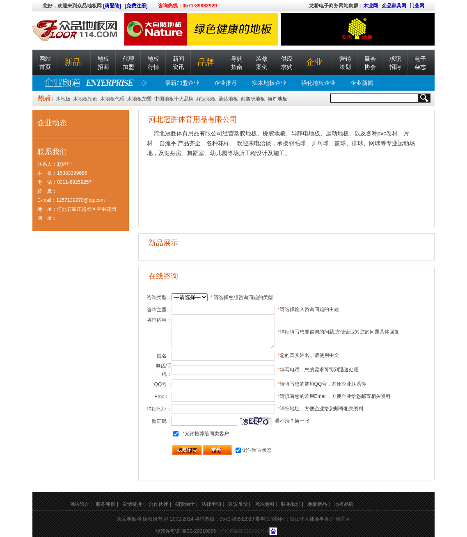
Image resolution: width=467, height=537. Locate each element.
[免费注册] (136, 6)
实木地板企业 (269, 83)
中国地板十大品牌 (174, 99)
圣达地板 (228, 99)
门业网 (417, 6)
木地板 (63, 99)
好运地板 (206, 99)
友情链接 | (133, 504)
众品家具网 (394, 6)
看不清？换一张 (292, 421)
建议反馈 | (239, 504)
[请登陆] (112, 6)
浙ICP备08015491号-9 (244, 531)
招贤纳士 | (186, 504)
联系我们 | (292, 504)
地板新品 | (318, 504)
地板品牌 (344, 504)
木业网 (370, 6)
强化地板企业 (318, 83)
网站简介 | (80, 504)
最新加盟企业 (182, 83)
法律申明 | (212, 504)
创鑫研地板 (252, 99)
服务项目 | (107, 504)
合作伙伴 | (160, 504)
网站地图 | (265, 504)
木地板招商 (85, 99)
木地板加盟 (139, 99)
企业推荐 (225, 83)
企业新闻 (361, 83)
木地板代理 (112, 99)
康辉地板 (277, 99)
